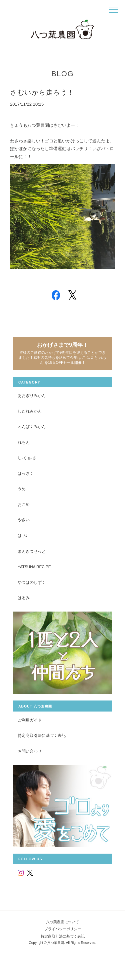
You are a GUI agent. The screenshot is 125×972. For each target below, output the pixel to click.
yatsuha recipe (34, 566)
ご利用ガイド (30, 720)
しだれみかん (30, 411)
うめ (22, 489)
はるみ (24, 598)
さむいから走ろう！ (42, 92)
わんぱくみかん (32, 426)
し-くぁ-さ (27, 457)
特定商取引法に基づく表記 (42, 735)
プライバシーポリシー (62, 929)
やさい (24, 520)
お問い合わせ (30, 751)
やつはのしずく (32, 582)
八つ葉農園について (62, 922)
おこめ (24, 504)
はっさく (26, 473)
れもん (24, 442)
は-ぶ (22, 535)
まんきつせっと (32, 551)
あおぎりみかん (32, 395)
